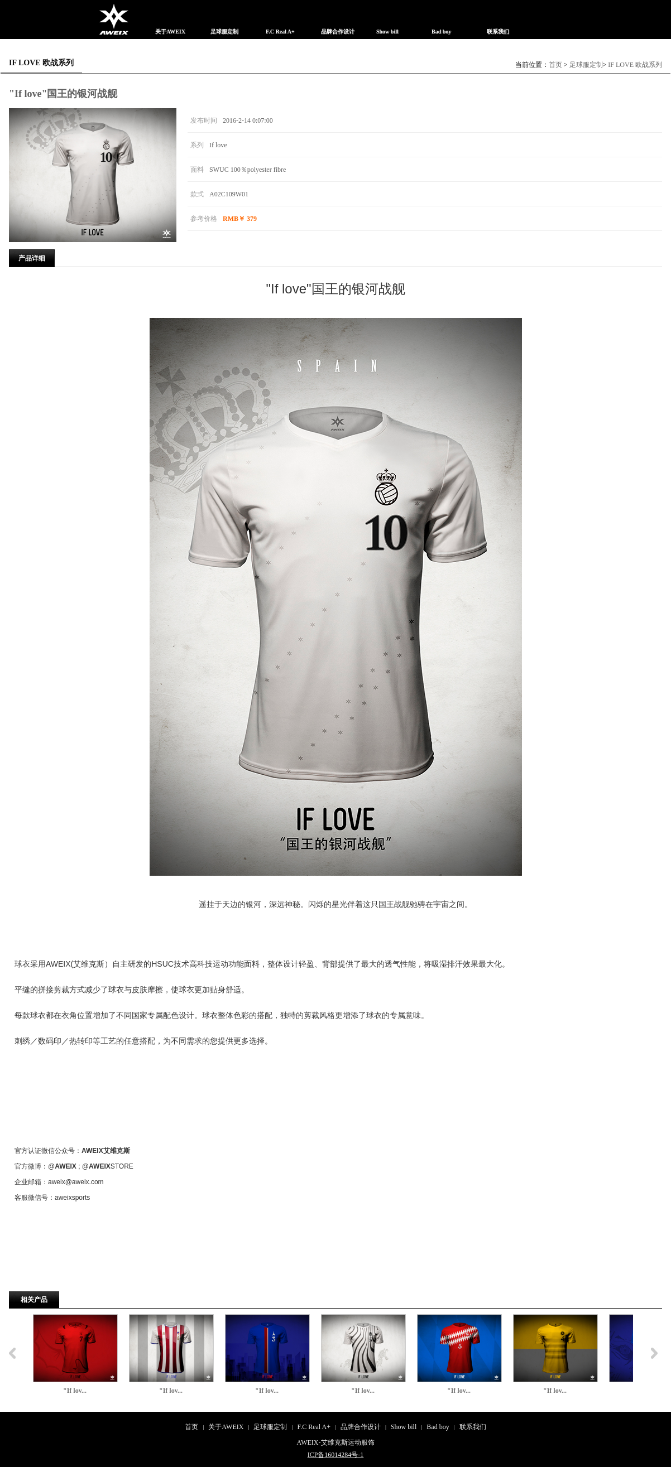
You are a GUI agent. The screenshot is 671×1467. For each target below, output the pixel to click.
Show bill (403, 1427)
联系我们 (472, 1427)
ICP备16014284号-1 (336, 1455)
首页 (555, 65)
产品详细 (31, 258)
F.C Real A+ (313, 1427)
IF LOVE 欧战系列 (635, 65)
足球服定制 (586, 65)
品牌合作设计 (361, 1427)
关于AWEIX (225, 1427)
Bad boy (437, 1427)
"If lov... (75, 1390)
